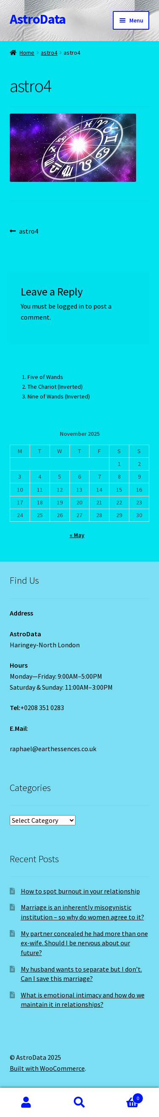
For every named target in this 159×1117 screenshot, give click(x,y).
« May (77, 535)
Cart (124, 1096)
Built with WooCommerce (47, 1068)
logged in (70, 306)
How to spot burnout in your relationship (80, 891)
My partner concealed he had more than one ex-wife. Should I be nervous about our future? (84, 943)
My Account (26, 1102)
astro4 (49, 52)
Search (79, 1102)
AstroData (38, 19)
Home (27, 52)
